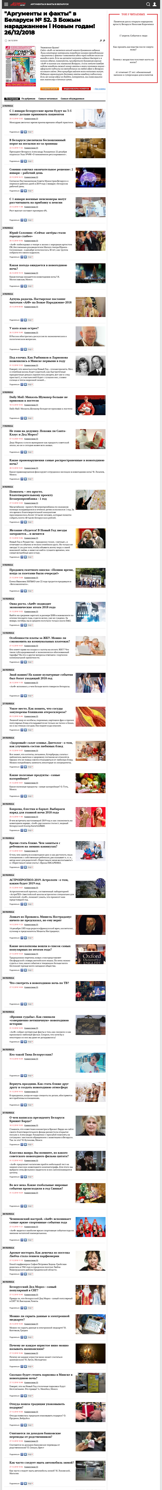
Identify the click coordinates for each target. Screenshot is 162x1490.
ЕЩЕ (30, 132)
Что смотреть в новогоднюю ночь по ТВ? (39, 983)
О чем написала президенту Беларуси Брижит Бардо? (36, 1119)
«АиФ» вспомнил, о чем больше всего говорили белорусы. (39, 686)
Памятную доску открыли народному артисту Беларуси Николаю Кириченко (133, 22)
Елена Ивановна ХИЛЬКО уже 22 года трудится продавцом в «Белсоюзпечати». (40, 583)
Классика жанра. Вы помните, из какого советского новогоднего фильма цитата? (39, 1154)
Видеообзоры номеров (76, 89)
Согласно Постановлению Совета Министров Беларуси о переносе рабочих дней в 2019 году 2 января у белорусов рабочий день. (39, 184)
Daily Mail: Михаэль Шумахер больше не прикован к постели (38, 398)
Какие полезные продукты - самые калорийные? (34, 776)
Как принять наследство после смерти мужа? (133, 48)
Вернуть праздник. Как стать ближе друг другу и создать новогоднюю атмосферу (39, 1085)
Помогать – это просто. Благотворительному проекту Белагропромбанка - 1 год (31, 495)
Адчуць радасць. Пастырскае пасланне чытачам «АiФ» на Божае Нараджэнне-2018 (40, 300)
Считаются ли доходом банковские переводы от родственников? (35, 1435)
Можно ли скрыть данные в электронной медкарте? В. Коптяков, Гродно (37, 1329)
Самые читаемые (48, 98)
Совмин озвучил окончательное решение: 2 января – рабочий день (41, 171)
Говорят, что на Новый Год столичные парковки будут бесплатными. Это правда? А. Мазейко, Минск (37, 1387)
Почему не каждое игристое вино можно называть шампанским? (39, 1347)
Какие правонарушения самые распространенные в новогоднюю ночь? (56, 462)
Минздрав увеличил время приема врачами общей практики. (41, 122)
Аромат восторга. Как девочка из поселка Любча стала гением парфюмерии (39, 1254)
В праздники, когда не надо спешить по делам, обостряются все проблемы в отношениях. (40, 1097)
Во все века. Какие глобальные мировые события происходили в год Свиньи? (38, 1186)
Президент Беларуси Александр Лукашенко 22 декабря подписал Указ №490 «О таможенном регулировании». (38, 153)
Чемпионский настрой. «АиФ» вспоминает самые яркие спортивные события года (40, 1220)
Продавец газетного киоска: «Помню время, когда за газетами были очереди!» (41, 571)
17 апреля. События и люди (133, 35)
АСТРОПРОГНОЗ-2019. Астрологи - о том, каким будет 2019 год (38, 881)
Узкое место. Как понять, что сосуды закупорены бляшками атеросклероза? (37, 710)
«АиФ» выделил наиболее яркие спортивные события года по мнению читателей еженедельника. (41, 1232)
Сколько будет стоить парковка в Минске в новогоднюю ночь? (40, 1376)
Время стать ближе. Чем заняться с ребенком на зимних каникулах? (34, 844)
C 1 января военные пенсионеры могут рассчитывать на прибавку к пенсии (37, 200)
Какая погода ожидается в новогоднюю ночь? (38, 266)
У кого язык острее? (24, 328)
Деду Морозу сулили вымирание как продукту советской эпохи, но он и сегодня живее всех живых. (39, 444)
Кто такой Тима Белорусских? (31, 1054)
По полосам (12, 98)
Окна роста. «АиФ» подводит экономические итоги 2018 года (32, 605)
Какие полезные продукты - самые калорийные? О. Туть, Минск (38, 788)
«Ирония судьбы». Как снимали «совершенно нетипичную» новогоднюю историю (39, 1020)
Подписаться (49, 89)
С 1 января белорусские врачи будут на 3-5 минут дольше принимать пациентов (40, 112)
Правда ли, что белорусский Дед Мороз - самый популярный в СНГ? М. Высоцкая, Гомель (41, 1300)
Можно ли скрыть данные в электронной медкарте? (39, 1317)
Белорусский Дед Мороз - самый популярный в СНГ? (32, 1288)
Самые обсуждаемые (72, 98)
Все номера (100, 89)
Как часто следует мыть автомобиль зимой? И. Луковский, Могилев (39, 1472)
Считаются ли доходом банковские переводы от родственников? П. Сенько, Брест (34, 1446)
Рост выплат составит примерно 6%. (28, 210)
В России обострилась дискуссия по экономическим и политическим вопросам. (38, 337)
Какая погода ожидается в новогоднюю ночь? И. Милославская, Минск (34, 278)
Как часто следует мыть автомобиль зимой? (41, 1462)
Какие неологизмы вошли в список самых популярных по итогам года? (40, 947)
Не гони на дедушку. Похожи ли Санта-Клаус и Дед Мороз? (37, 432)
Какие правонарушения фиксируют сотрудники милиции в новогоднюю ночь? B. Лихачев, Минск (56, 473)
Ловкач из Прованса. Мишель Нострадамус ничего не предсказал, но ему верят (40, 918)
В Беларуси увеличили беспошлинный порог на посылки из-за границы (37, 141)
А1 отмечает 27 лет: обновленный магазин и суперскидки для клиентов (133, 73)
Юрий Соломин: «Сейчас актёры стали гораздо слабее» (37, 234)
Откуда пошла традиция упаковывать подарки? (37, 1405)
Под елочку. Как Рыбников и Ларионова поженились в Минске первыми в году (38, 359)
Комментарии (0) (31, 119)
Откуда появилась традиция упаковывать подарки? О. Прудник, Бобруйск (37, 1417)
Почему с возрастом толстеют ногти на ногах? (133, 60)
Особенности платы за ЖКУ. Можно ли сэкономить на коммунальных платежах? (39, 639)
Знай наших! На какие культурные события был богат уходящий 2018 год (41, 676)
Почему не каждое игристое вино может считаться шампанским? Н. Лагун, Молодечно (35, 1358)
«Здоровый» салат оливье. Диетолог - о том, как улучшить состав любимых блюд (41, 744)
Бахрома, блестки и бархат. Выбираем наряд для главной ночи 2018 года (37, 810)
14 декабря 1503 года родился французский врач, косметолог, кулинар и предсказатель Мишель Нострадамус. (41, 929)
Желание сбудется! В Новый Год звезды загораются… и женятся (38, 532)
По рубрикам (28, 98)
